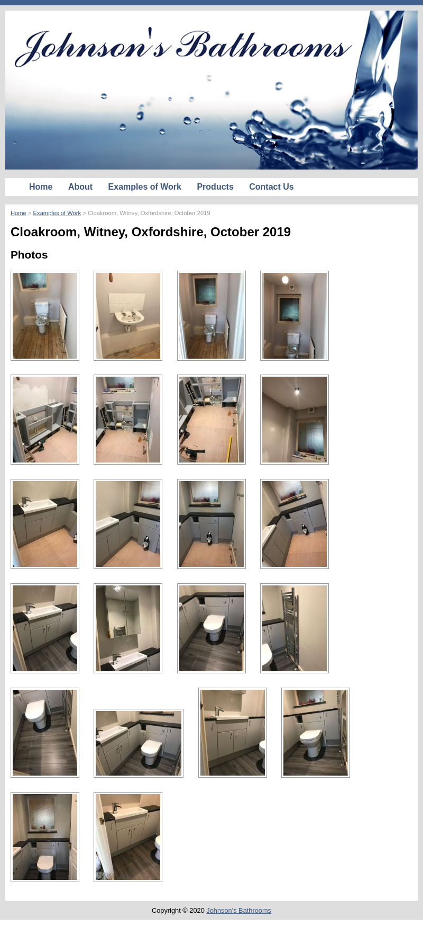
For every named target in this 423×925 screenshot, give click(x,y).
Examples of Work (144, 186)
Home (40, 186)
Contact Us (271, 186)
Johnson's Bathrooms (238, 910)
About (80, 186)
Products (215, 186)
